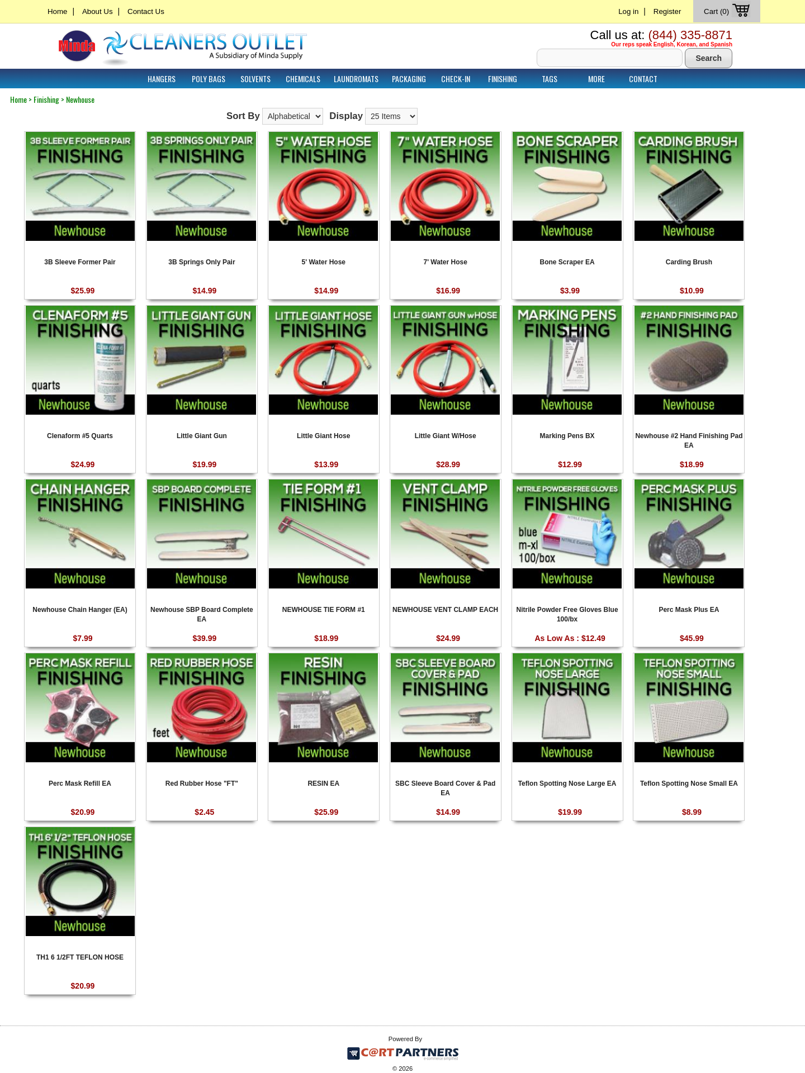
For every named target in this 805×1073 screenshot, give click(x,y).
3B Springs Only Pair (201, 262)
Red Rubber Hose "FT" (201, 783)
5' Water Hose (323, 262)
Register (667, 11)
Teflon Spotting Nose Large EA (567, 783)
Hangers (162, 78)
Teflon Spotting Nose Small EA (689, 783)
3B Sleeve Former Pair (79, 262)
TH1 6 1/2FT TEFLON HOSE (80, 957)
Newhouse (80, 99)
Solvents (255, 78)
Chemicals (303, 78)
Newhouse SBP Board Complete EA (201, 614)
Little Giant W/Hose (445, 436)
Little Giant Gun (202, 436)
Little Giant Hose (323, 436)
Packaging (409, 78)
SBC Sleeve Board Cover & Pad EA (445, 788)
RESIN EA (323, 783)
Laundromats (356, 78)
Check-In (455, 78)
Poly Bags (208, 78)
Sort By (243, 116)
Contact (643, 78)
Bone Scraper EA (567, 262)
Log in (628, 11)
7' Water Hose (445, 262)
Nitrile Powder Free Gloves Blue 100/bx (567, 614)
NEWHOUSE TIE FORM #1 (323, 610)
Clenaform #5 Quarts (80, 436)
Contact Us (145, 11)
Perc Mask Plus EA (689, 610)
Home (57, 11)
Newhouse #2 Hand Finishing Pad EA (688, 440)
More (596, 78)
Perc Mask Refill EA (80, 783)
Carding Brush (689, 262)
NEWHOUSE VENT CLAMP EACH (445, 610)
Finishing (502, 78)
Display (346, 116)
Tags (549, 78)
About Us (97, 11)
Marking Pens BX (567, 436)
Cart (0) (728, 11)
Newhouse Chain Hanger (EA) (79, 610)
